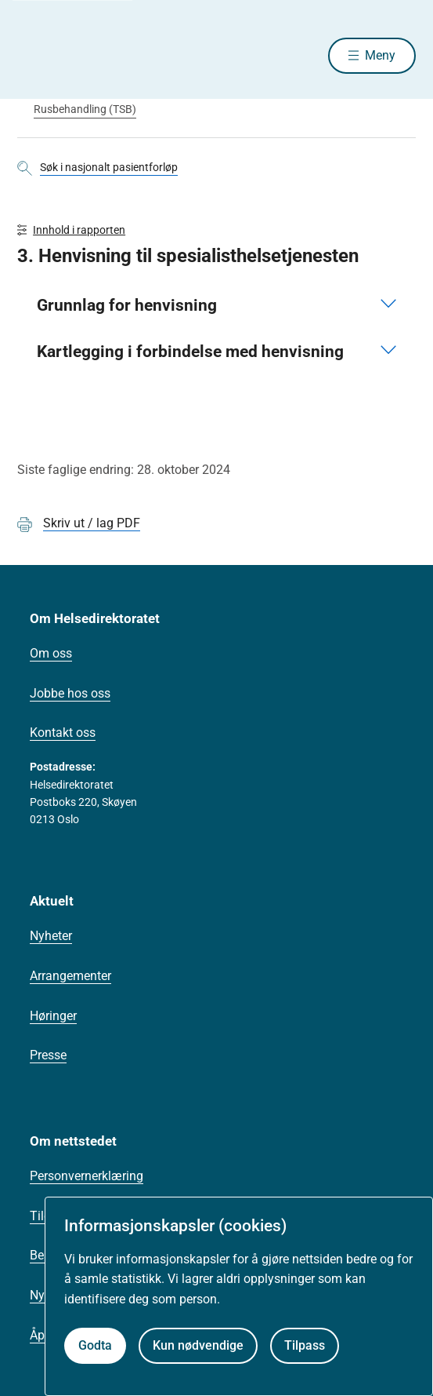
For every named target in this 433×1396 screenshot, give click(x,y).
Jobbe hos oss (70, 693)
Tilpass (304, 1345)
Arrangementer (70, 975)
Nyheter (51, 935)
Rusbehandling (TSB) (85, 109)
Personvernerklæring (86, 1175)
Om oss (51, 653)
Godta (95, 1345)
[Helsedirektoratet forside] (36, 55)
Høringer (53, 1015)
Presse (48, 1055)
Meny (380, 55)
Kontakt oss (63, 732)
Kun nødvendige (198, 1345)
